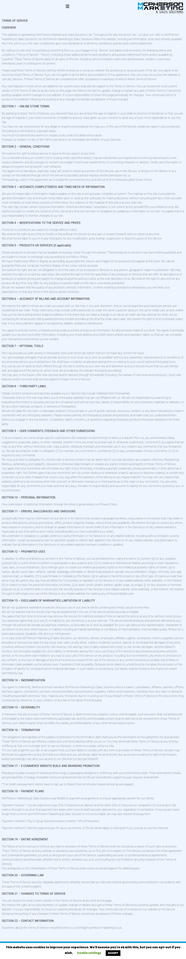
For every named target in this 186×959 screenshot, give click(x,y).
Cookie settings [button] (89, 953)
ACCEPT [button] (113, 953)
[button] (67, 6)
